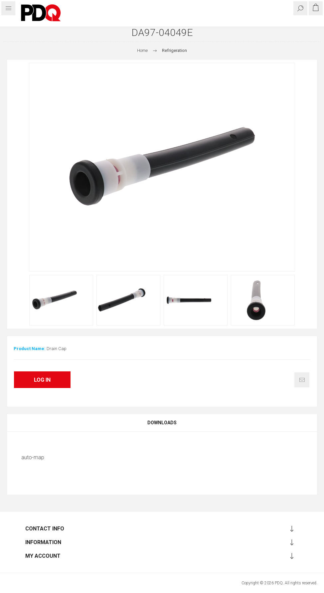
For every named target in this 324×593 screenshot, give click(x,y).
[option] (61, 300)
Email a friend (301, 379)
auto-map (32, 457)
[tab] (162, 423)
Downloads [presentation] (162, 422)
